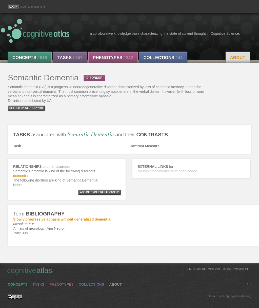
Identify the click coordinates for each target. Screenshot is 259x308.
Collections (163, 57)
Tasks (70, 57)
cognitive (128, 270)
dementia (20, 176)
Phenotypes (113, 57)
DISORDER (94, 78)
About (237, 57)
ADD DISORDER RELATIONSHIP (99, 192)
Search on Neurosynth (26, 108)
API (249, 283)
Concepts (29, 57)
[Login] (13, 6)
